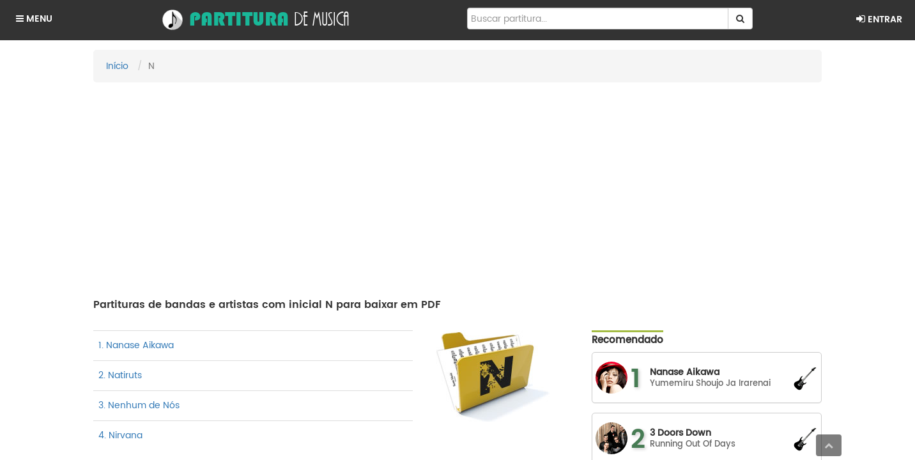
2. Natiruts (120, 375)
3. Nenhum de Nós (139, 405)
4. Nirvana (120, 435)
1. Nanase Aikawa (136, 345)
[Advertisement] (457, 184)
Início (117, 66)
